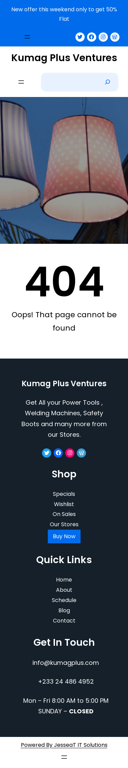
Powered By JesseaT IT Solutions (64, 745)
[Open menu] (27, 37)
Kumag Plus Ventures (64, 58)
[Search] (107, 82)
